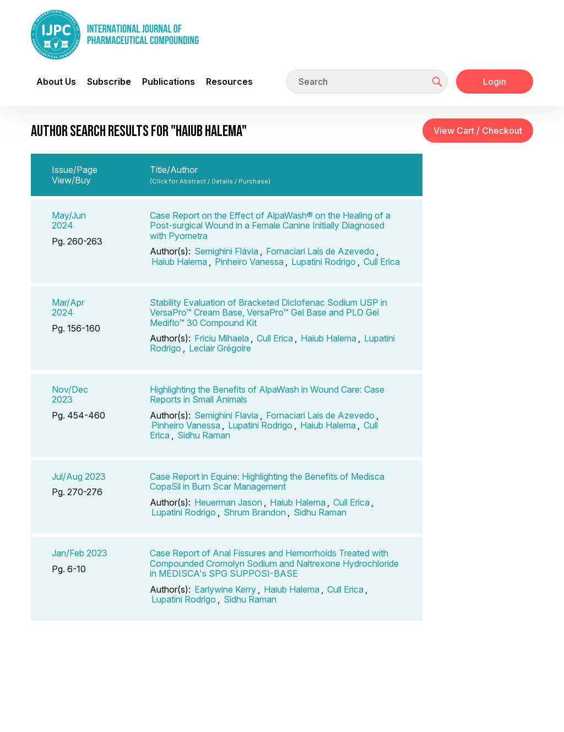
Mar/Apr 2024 (68, 307)
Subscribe (109, 81)
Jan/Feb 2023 (79, 553)
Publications (168, 81)
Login (494, 81)
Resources (229, 81)
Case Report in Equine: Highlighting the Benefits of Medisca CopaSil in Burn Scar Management (267, 481)
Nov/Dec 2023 (70, 394)
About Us (56, 81)
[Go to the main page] (115, 34)
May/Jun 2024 (69, 220)
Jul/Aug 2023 (79, 476)
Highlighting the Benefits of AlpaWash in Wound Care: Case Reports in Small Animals (267, 394)
